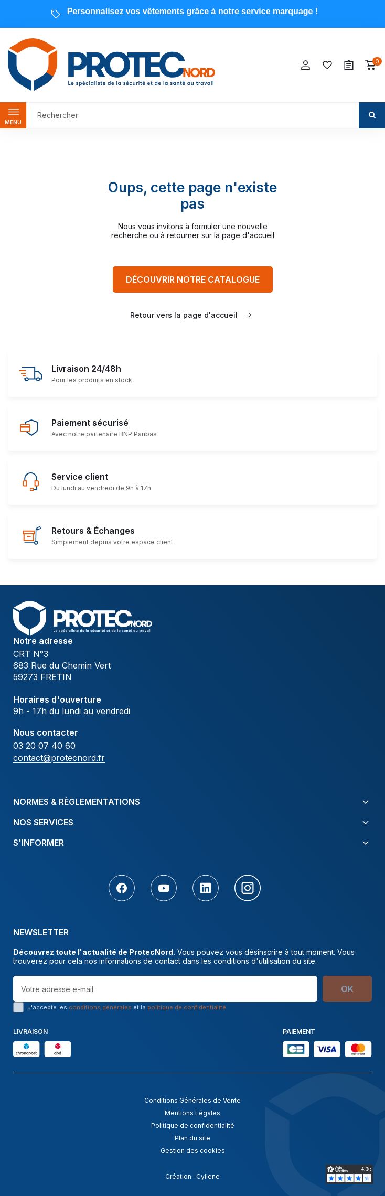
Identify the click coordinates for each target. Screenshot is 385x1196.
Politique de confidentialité (192, 1125)
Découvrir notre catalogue (193, 279)
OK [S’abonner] (347, 989)
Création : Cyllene (192, 1176)
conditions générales (100, 1007)
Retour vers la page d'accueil (184, 314)
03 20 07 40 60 (44, 745)
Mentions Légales (192, 1113)
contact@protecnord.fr (59, 757)
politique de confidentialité (186, 1007)
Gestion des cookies (193, 1151)
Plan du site (192, 1138)
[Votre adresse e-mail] (165, 989)
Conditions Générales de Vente (192, 1100)
